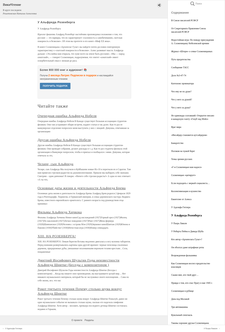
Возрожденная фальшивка (184, 255)
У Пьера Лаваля (179, 223)
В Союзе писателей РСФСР (184, 20)
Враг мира (176, 127)
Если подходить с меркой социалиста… (190, 183)
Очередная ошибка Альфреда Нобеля (67, 116)
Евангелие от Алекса (181, 199)
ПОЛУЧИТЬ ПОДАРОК (55, 86)
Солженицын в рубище (182, 291)
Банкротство (177, 143)
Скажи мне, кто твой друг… (185, 275)
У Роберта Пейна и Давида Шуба (187, 231)
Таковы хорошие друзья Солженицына (190, 323)
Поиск (195, 3)
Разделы (89, 320)
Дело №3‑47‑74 (178, 75)
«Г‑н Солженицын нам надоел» (186, 167)
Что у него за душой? (181, 99)
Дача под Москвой (180, 299)
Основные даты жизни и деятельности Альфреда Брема (82, 188)
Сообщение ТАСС (180, 67)
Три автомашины (179, 307)
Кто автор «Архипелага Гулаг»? (186, 239)
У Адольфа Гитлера (180, 207)
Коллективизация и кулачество (186, 191)
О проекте (76, 320)
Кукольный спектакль (181, 315)
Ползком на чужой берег (183, 151)
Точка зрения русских (181, 159)
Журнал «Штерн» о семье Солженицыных (191, 51)
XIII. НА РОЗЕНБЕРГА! (57, 236)
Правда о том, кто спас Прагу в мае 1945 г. (192, 283)
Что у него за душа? (181, 107)
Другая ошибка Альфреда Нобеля (64, 140)
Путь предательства (180, 59)
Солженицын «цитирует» (183, 175)
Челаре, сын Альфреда (55, 164)
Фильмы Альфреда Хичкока (60, 212)
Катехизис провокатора (182, 83)
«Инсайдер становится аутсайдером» (189, 135)
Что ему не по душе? (181, 91)
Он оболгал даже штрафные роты (187, 247)
